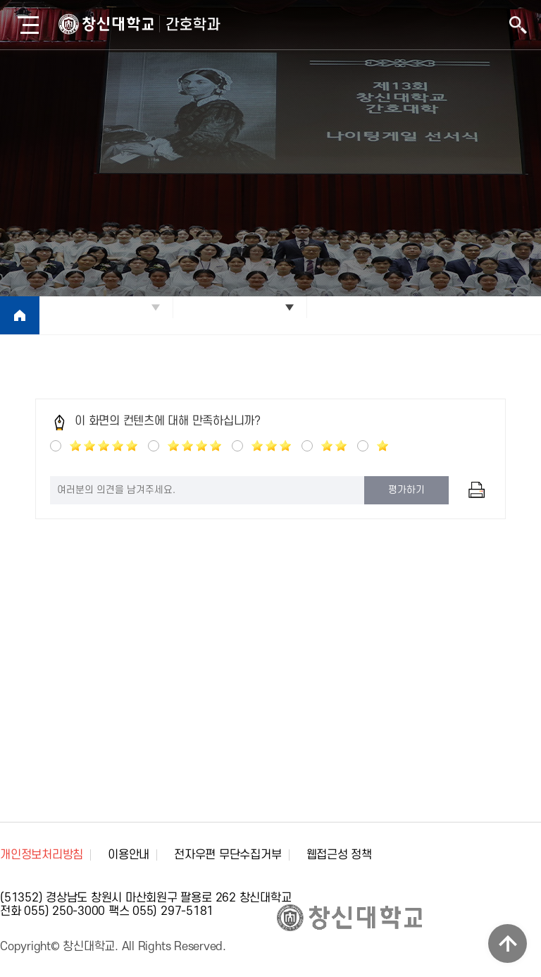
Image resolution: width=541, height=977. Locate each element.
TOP (507, 943)
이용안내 (128, 855)
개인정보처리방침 (41, 855)
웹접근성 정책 (339, 855)
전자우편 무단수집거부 (227, 855)
